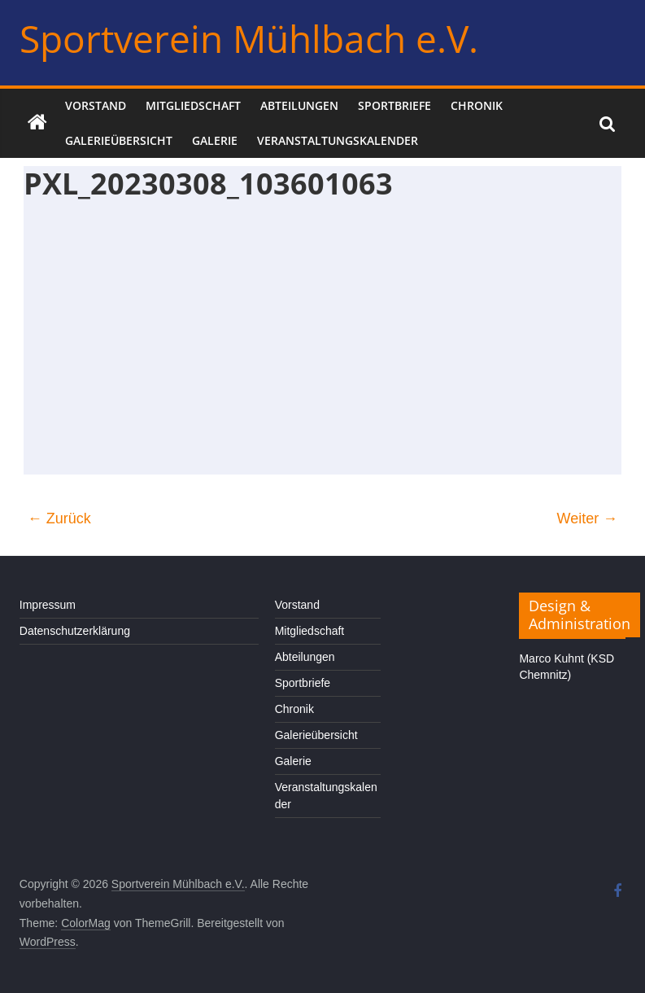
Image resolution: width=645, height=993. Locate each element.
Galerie (215, 140)
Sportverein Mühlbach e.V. (249, 38)
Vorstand (95, 105)
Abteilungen (299, 105)
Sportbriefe (394, 105)
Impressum (48, 604)
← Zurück (59, 518)
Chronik (477, 105)
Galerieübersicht (118, 140)
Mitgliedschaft (193, 105)
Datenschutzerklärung (75, 630)
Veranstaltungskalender (337, 140)
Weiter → (587, 518)
